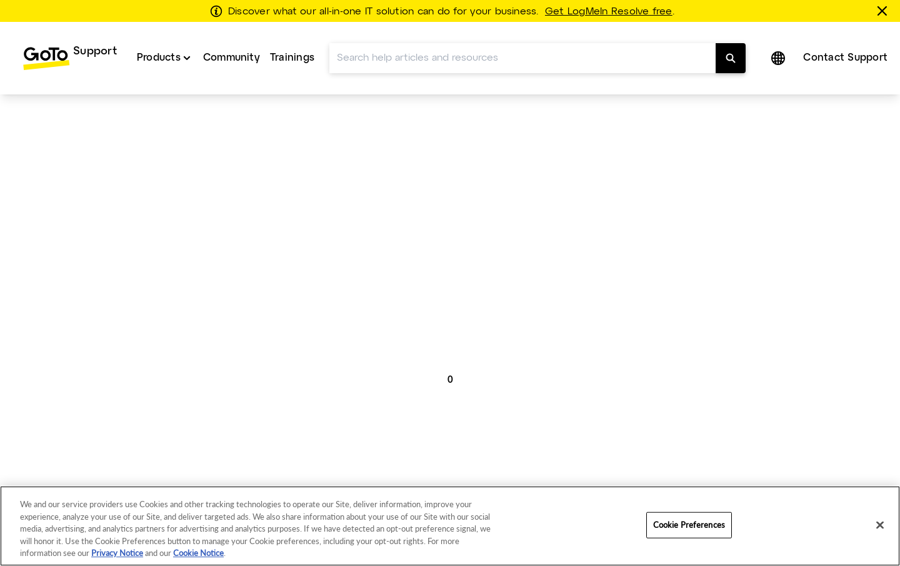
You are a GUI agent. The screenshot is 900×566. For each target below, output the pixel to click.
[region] (450, 526)
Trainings (292, 58)
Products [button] (159, 58)
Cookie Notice (198, 553)
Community (231, 58)
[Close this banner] (884, 11)
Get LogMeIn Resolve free (608, 12)
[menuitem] (69, 58)
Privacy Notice (117, 553)
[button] (779, 58)
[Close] (880, 525)
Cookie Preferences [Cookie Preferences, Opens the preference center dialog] (689, 525)
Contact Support (845, 58)
